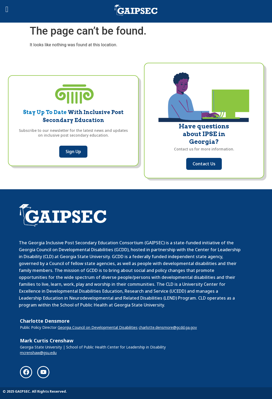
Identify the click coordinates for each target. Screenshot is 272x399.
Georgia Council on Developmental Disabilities (98, 327)
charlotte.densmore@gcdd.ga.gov (168, 327)
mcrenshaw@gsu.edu (38, 352)
